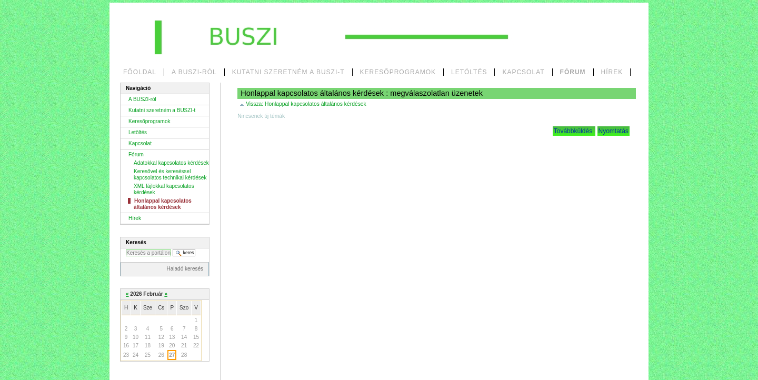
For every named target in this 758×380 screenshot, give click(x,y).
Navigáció (138, 88)
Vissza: (306, 104)
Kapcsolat (523, 72)
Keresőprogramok (398, 72)
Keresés (136, 242)
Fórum (573, 72)
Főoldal (139, 72)
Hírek (612, 72)
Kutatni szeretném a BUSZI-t (288, 72)
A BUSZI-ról (194, 72)
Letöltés (469, 72)
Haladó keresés (185, 269)
